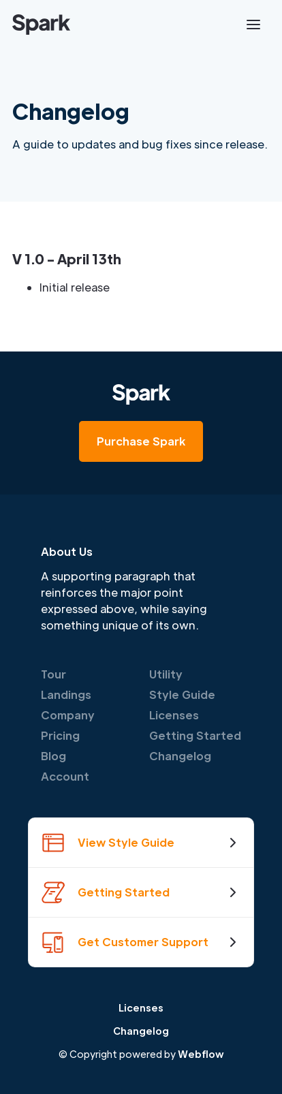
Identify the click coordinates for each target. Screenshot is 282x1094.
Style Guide (182, 694)
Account (65, 776)
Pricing (60, 735)
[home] (41, 24)
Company (68, 715)
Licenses (174, 715)
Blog (53, 756)
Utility (166, 674)
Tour (53, 674)
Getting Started (195, 735)
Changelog (180, 756)
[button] (253, 24)
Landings (66, 694)
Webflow (201, 1054)
